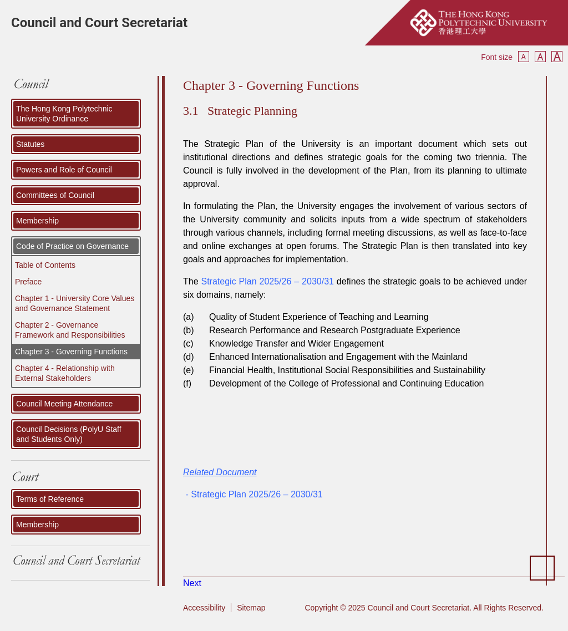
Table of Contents (45, 265)
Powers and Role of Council (64, 169)
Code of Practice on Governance (72, 246)
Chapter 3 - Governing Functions (71, 351)
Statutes (30, 144)
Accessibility (204, 607)
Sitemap (251, 607)
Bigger (556, 56)
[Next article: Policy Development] (192, 583)
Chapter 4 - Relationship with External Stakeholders (65, 373)
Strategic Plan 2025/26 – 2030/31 (267, 281)
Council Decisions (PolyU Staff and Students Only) (68, 434)
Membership (37, 220)
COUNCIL (80, 87)
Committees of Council (55, 195)
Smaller (523, 56)
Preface (28, 281)
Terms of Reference (50, 499)
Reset (540, 56)
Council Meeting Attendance (64, 403)
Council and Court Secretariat (99, 22)
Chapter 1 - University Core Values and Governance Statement (74, 303)
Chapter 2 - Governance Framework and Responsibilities (70, 329)
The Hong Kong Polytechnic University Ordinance (64, 113)
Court (80, 477)
